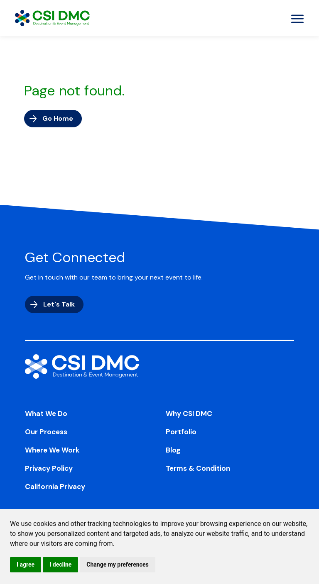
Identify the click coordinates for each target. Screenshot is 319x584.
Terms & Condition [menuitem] (198, 468)
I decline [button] (60, 564)
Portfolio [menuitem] (181, 431)
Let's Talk (59, 304)
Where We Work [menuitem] (52, 450)
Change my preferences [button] (117, 564)
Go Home (57, 118)
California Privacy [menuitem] (55, 486)
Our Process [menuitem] (46, 431)
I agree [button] (25, 564)
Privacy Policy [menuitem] (49, 468)
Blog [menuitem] (173, 450)
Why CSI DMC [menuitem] (189, 413)
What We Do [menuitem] (46, 413)
